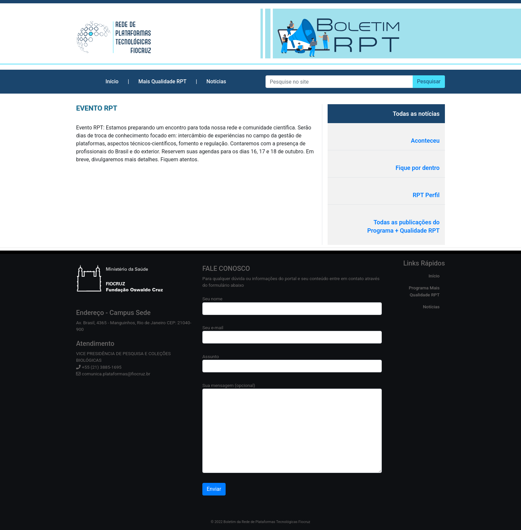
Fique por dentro (417, 167)
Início (111, 81)
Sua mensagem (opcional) (292, 428)
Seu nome (292, 305)
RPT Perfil (426, 194)
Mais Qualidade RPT (163, 81)
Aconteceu (425, 140)
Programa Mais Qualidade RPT (424, 291)
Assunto (292, 363)
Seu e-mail (292, 334)
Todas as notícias (416, 113)
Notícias (216, 81)
